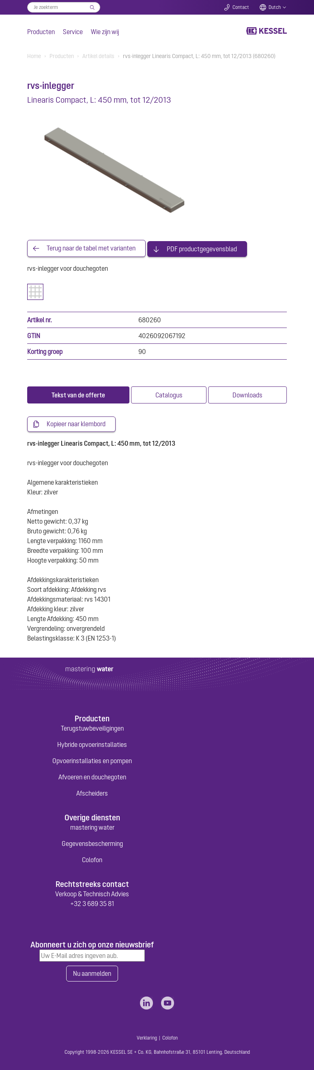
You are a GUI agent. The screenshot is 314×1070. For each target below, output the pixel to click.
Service (73, 31)
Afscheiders (92, 792)
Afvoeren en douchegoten (92, 776)
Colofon (92, 859)
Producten (41, 31)
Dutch (275, 7)
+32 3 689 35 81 (92, 902)
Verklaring (147, 1037)
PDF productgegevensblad (202, 248)
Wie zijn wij (105, 31)
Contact (240, 7)
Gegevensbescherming (92, 842)
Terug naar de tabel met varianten (91, 248)
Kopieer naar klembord (76, 423)
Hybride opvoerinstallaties (92, 743)
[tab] (78, 394)
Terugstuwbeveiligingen (92, 727)
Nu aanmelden (92, 973)
